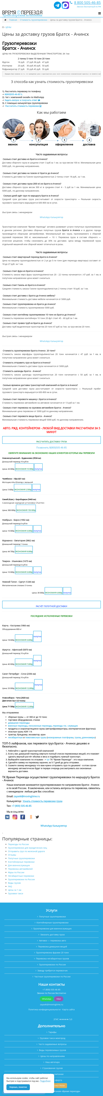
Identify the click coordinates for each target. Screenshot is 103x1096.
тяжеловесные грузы (35, 737)
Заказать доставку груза (52, 934)
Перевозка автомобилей (20, 868)
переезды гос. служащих (65, 725)
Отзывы (12, 854)
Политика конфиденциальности (44, 1009)
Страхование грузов (52, 1068)
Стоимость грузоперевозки (33, 19)
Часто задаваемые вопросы (52, 1044)
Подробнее (45, 1081)
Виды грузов (14, 883)
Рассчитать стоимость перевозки (23, 106)
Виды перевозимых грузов (52, 1050)
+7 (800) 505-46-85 (21, 805)
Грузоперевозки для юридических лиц (27, 847)
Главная (13, 19)
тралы (78, 737)
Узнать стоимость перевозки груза (42, 801)
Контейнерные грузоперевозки (52, 922)
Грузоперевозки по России (21, 879)
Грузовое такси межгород (52, 1038)
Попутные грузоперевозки (21, 858)
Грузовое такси (15, 893)
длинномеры (88, 737)
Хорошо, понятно (18, 1087)
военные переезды (18, 725)
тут (48, 759)
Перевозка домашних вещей (52, 946)
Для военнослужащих (19, 865)
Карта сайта (68, 1009)
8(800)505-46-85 (13, 94)
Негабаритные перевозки (21, 875)
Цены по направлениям (52, 1056)
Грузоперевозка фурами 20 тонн (52, 952)
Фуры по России (16, 872)
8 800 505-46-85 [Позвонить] (87, 2)
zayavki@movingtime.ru (27, 796)
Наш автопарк (52, 1062)
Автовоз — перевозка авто (52, 940)
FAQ (10, 886)
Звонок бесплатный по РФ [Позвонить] (89, 6)
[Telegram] (57, 6)
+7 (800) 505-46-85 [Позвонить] (51, 989)
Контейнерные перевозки (21, 861)
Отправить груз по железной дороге (26, 851)
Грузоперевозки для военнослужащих (52, 928)
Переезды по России (18, 844)
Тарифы (52, 1032)
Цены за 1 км (14, 890)
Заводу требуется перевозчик (52, 970)
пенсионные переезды (40, 725)
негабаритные (15, 737)
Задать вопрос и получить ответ (21, 100)
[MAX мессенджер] (65, 6)
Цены (8, 27)
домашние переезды (18, 722)
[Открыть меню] (99, 13)
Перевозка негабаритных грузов (52, 958)
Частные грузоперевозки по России (52, 976)
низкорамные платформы (60, 737)
